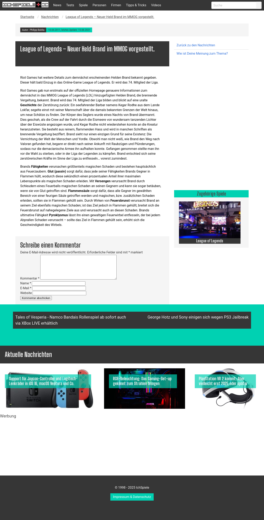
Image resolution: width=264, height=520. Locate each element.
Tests (70, 5)
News (57, 5)
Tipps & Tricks (136, 5)
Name (25, 283)
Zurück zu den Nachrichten (196, 45)
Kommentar (29, 278)
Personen (99, 5)
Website (26, 293)
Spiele (83, 5)
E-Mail (25, 288)
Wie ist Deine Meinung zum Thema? (202, 53)
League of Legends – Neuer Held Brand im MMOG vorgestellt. (110, 17)
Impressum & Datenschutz (132, 497)
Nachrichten (50, 17)
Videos (156, 5)
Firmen (116, 5)
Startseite (27, 17)
